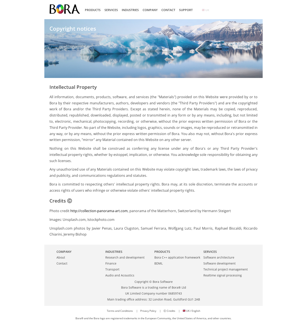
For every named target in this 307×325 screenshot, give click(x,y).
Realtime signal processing (222, 275)
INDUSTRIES (130, 10)
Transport (112, 269)
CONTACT (168, 10)
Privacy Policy (148, 311)
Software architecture (218, 257)
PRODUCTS (93, 10)
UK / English (191, 311)
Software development (219, 263)
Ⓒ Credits (169, 311)
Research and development (125, 257)
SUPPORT (186, 10)
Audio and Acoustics (119, 275)
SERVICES (111, 10)
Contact (61, 263)
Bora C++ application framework (177, 257)
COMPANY (150, 10)
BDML (158, 263)
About (60, 257)
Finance (110, 263)
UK (205, 10)
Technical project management (225, 269)
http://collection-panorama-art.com (99, 211)
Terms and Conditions (120, 311)
